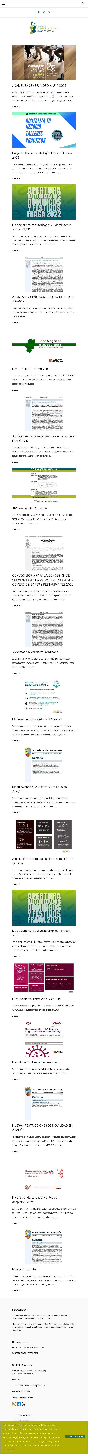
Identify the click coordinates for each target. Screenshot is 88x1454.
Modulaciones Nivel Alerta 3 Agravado (37, 719)
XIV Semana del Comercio (29, 508)
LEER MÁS (8, 1450)
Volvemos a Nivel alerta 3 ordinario (35, 652)
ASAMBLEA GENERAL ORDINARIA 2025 (39, 85)
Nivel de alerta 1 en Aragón (30, 369)
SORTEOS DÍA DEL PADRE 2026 (25, 1353)
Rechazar (79, 1437)
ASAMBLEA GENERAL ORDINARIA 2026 (28, 1348)
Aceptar (69, 1437)
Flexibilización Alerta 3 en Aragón (34, 1062)
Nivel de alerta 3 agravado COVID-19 (36, 999)
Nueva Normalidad (24, 1269)
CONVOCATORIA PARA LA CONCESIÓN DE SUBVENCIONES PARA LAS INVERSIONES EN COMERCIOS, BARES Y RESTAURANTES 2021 (42, 580)
